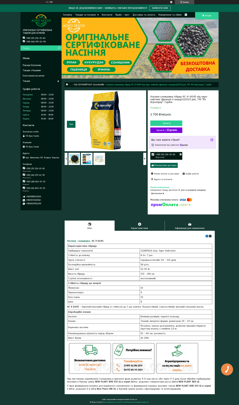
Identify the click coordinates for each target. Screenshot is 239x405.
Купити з (167, 130)
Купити (167, 123)
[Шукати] (59, 48)
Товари (26, 81)
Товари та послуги (85, 14)
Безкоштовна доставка (165, 165)
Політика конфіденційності (137, 402)
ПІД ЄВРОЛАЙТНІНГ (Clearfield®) (89, 84)
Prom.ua (133, 399)
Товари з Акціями (32, 70)
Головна (67, 14)
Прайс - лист (122, 14)
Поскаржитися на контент (114, 402)
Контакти (107, 14)
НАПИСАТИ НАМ (160, 8)
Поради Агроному (32, 65)
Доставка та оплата (144, 14)
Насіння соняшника (78, 240)
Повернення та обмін (170, 14)
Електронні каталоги (33, 75)
